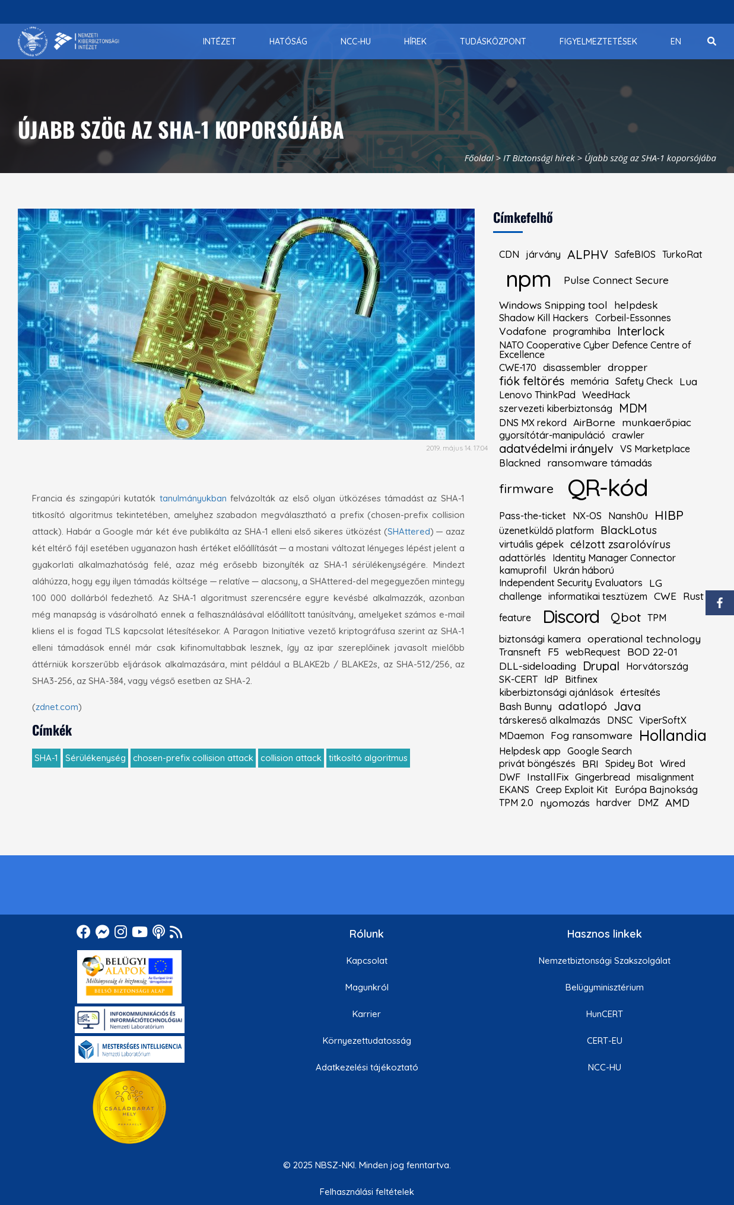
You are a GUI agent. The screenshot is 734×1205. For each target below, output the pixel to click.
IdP (551, 679)
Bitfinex (581, 679)
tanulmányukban (193, 498)
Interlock (641, 331)
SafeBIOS (635, 254)
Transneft (520, 652)
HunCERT (604, 1013)
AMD (677, 802)
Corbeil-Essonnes (633, 317)
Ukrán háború (583, 570)
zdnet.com (57, 706)
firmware (526, 488)
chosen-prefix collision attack (193, 757)
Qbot (626, 617)
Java (627, 706)
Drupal (601, 666)
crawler (628, 435)
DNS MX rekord (533, 422)
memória (590, 381)
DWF (509, 777)
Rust (693, 596)
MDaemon (521, 735)
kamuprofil (522, 570)
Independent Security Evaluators (571, 582)
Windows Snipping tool (553, 305)
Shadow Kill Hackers (544, 317)
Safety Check (644, 381)
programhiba (582, 331)
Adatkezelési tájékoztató (367, 1067)
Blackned (520, 463)
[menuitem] (219, 41)
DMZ (648, 802)
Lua (688, 381)
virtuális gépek (531, 544)
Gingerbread (602, 777)
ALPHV (587, 254)
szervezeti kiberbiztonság (555, 408)
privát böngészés (537, 763)
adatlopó (582, 706)
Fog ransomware (592, 735)
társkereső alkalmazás (549, 720)
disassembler (572, 367)
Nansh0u (628, 515)
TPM (656, 617)
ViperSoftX (663, 720)
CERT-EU (604, 1040)
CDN (509, 254)
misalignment (665, 777)
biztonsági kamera (540, 639)
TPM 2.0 (516, 802)
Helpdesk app (530, 751)
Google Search (599, 751)
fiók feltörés (531, 381)
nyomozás (565, 803)
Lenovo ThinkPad (537, 394)
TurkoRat (682, 254)
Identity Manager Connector (614, 557)
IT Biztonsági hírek (539, 158)
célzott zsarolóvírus (620, 544)
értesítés (640, 692)
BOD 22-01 (652, 652)
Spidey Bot (629, 763)
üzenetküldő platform (546, 530)
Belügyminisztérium (604, 987)
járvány (543, 254)
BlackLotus (628, 530)
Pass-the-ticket (532, 515)
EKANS (514, 789)
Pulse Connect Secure (616, 280)
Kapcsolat (367, 960)
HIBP (669, 515)
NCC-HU (604, 1067)
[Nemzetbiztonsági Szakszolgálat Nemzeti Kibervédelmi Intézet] (68, 41)
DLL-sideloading (537, 666)
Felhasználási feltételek (367, 1191)
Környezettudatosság (367, 1040)
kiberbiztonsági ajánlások (556, 692)
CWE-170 (517, 367)
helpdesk (636, 305)
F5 (553, 652)
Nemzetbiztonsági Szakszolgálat (605, 960)
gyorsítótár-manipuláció (552, 435)
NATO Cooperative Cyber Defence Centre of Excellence (595, 349)
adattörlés (522, 557)
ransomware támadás (599, 463)
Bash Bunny (525, 706)
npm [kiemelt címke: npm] (528, 278)
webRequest (593, 652)
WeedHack (606, 394)
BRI (590, 764)
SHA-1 (46, 757)
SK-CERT (518, 679)
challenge (520, 596)
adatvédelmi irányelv (556, 449)
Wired (672, 763)
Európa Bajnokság (656, 789)
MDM (633, 408)
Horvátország (657, 666)
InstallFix (547, 777)
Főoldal (479, 158)
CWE (665, 596)
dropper (627, 367)
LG (655, 583)
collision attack (291, 757)
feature (515, 617)
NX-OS (587, 515)
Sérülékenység (95, 757)
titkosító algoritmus (368, 757)
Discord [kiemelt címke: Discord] (571, 616)
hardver (613, 802)
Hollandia (673, 735)
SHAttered (408, 531)
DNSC (620, 720)
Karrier (366, 1013)
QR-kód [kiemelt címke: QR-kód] (607, 487)
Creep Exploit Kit (572, 789)
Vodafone (522, 331)
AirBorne (594, 422)
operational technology (644, 639)
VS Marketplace (655, 448)
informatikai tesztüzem (597, 596)
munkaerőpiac (656, 422)
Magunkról (367, 987)
